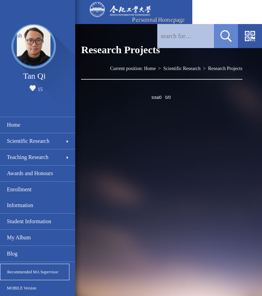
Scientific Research (28, 141)
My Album (19, 237)
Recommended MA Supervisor (32, 272)
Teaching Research (27, 157)
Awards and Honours (30, 173)
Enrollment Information (20, 197)
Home (13, 125)
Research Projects (225, 68)
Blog (12, 254)
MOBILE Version (21, 288)
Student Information (29, 221)
